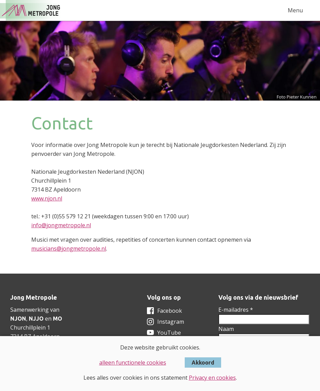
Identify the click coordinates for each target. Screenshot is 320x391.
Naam (226, 329)
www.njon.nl (46, 198)
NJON (18, 318)
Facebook (169, 310)
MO (57, 318)
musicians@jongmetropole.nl (68, 248)
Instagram (170, 321)
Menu (295, 10)
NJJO (36, 318)
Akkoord (203, 362)
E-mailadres (235, 309)
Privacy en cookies (212, 377)
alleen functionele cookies (132, 362)
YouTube (169, 332)
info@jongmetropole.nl (61, 225)
